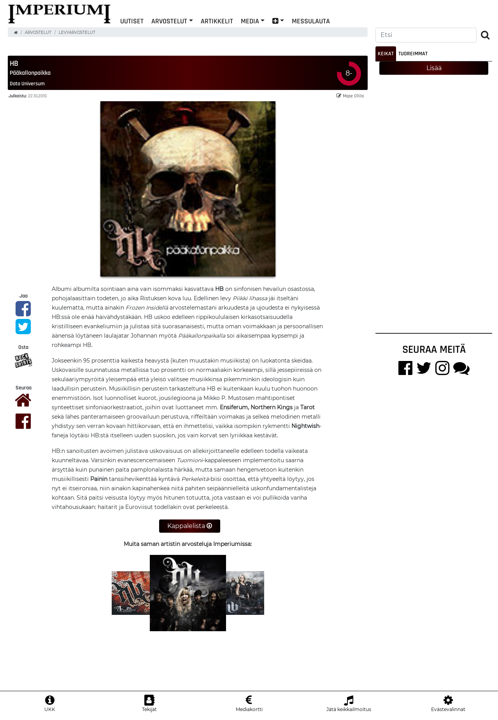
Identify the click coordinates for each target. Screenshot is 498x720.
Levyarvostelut (77, 32)
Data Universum (27, 84)
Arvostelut (169, 21)
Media (250, 21)
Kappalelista (189, 526)
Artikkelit (217, 21)
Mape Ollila (350, 96)
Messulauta (311, 21)
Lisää (434, 68)
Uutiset (132, 21)
